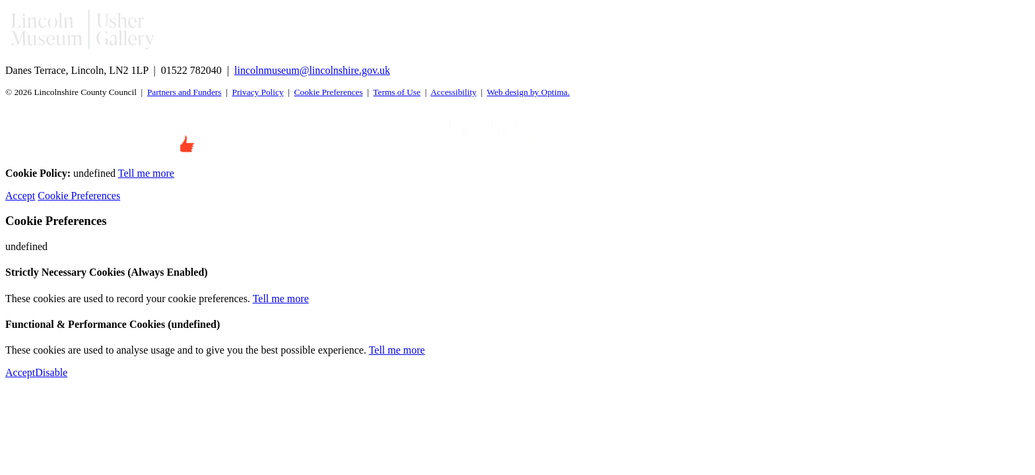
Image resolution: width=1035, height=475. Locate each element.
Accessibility (453, 92)
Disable (51, 372)
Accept (20, 195)
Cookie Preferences (328, 92)
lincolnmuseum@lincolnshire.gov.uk (312, 70)
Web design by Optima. (528, 92)
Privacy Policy (257, 92)
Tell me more (146, 173)
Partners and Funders (184, 92)
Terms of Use (396, 92)
